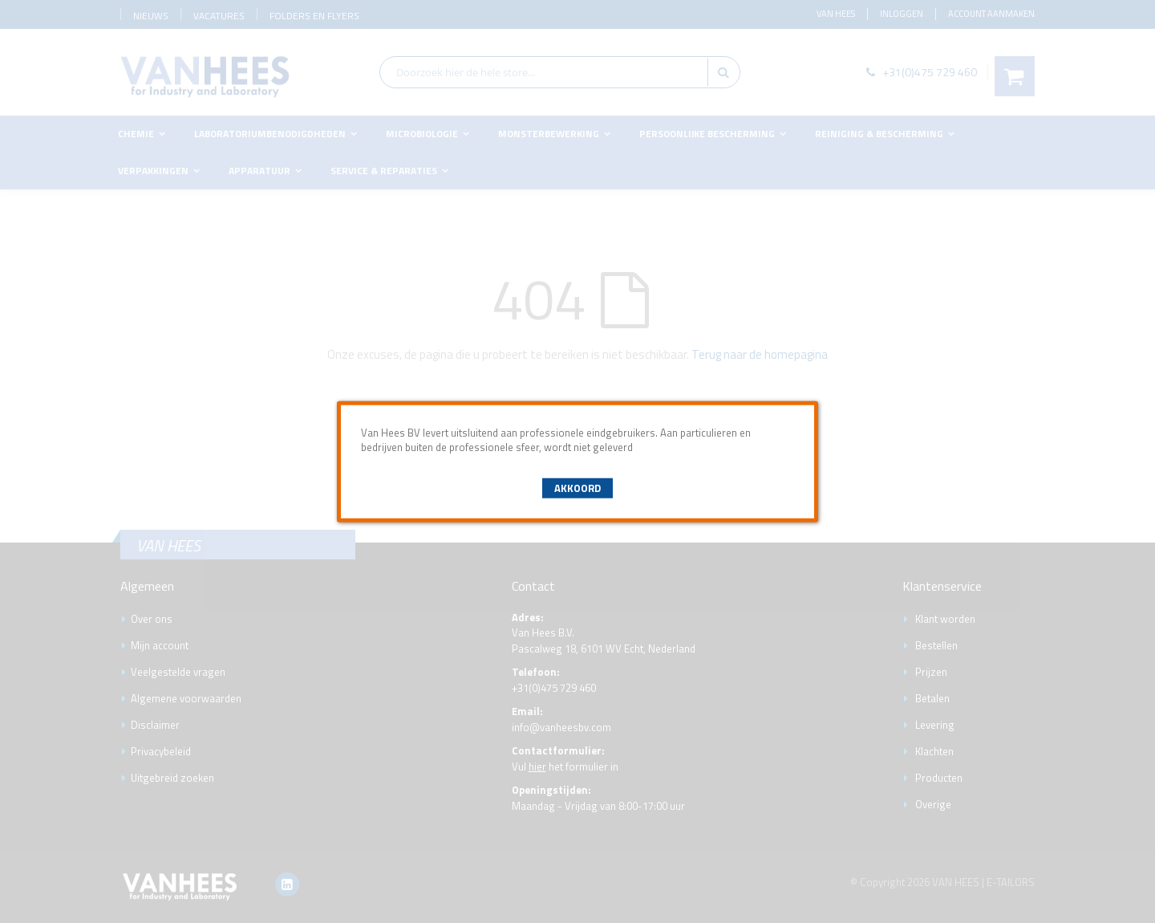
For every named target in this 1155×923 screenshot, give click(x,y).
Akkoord (577, 488)
